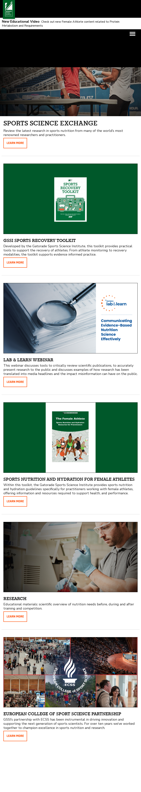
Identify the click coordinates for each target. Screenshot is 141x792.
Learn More (15, 143)
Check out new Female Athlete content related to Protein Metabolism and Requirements (60, 24)
